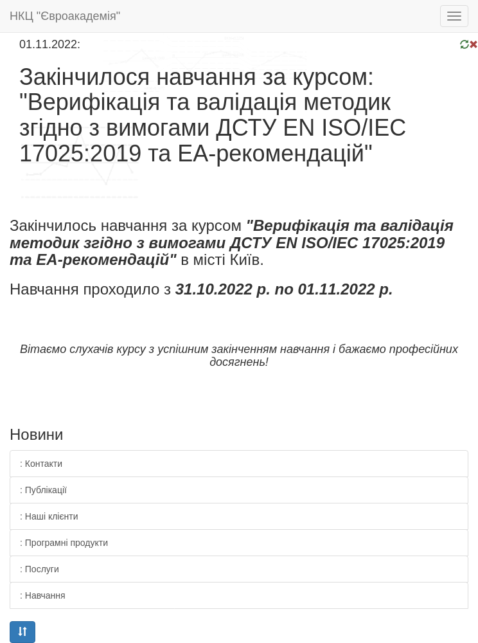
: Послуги (39, 569)
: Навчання (43, 595)
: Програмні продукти (64, 543)
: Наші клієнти (49, 516)
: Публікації (43, 490)
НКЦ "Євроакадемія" (65, 16)
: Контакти (41, 463)
